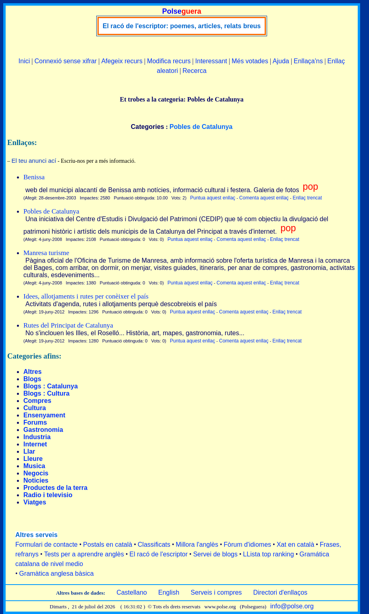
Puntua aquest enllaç (212, 198)
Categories (147, 126)
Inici (24, 61)
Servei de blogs (215, 554)
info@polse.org (292, 606)
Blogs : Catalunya (50, 386)
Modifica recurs (169, 61)
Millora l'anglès (197, 544)
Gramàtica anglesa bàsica (56, 573)
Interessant (211, 61)
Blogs (32, 378)
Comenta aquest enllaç (264, 198)
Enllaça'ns (308, 61)
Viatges (34, 502)
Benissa (34, 177)
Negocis (35, 473)
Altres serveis (36, 534)
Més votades (250, 61)
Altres (32, 371)
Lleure (33, 458)
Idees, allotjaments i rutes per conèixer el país (86, 296)
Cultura (34, 407)
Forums (35, 422)
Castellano (131, 592)
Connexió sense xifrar (65, 61)
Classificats (154, 544)
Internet (35, 444)
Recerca (194, 70)
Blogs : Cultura (46, 393)
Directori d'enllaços (280, 592)
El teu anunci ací (34, 160)
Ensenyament (44, 415)
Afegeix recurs (121, 61)
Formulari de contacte (46, 544)
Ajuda (281, 61)
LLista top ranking (268, 554)
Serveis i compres (216, 592)
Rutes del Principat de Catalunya (68, 325)
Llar (29, 451)
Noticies (35, 480)
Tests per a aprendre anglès (84, 554)
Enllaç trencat (307, 198)
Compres (37, 400)
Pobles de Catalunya (51, 211)
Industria (37, 437)
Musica (34, 466)
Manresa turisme (46, 253)
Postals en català (107, 544)
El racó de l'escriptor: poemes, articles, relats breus (182, 26)
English (168, 592)
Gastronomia (43, 429)
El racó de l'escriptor (158, 554)
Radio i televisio (48, 495)
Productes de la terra (55, 487)
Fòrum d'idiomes (247, 544)
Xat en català (295, 544)
